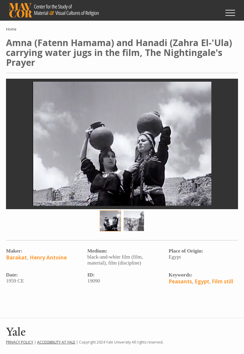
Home (11, 29)
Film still (222, 281)
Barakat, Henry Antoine (36, 257)
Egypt (202, 281)
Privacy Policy (19, 342)
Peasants (180, 281)
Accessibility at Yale (56, 342)
